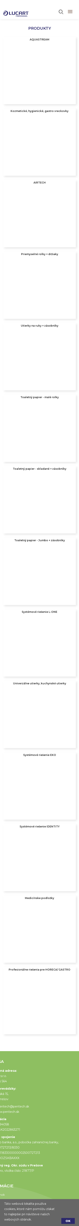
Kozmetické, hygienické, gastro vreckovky (39, 111)
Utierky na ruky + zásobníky (39, 325)
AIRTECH (39, 182)
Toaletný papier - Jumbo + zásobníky (39, 540)
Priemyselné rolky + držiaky (39, 254)
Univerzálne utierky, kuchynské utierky (39, 683)
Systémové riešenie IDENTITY (40, 826)
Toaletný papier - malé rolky (39, 397)
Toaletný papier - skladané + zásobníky (39, 468)
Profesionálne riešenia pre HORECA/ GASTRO (39, 969)
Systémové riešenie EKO (39, 755)
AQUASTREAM (39, 39)
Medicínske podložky (39, 898)
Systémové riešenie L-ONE (39, 611)
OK (68, 1221)
